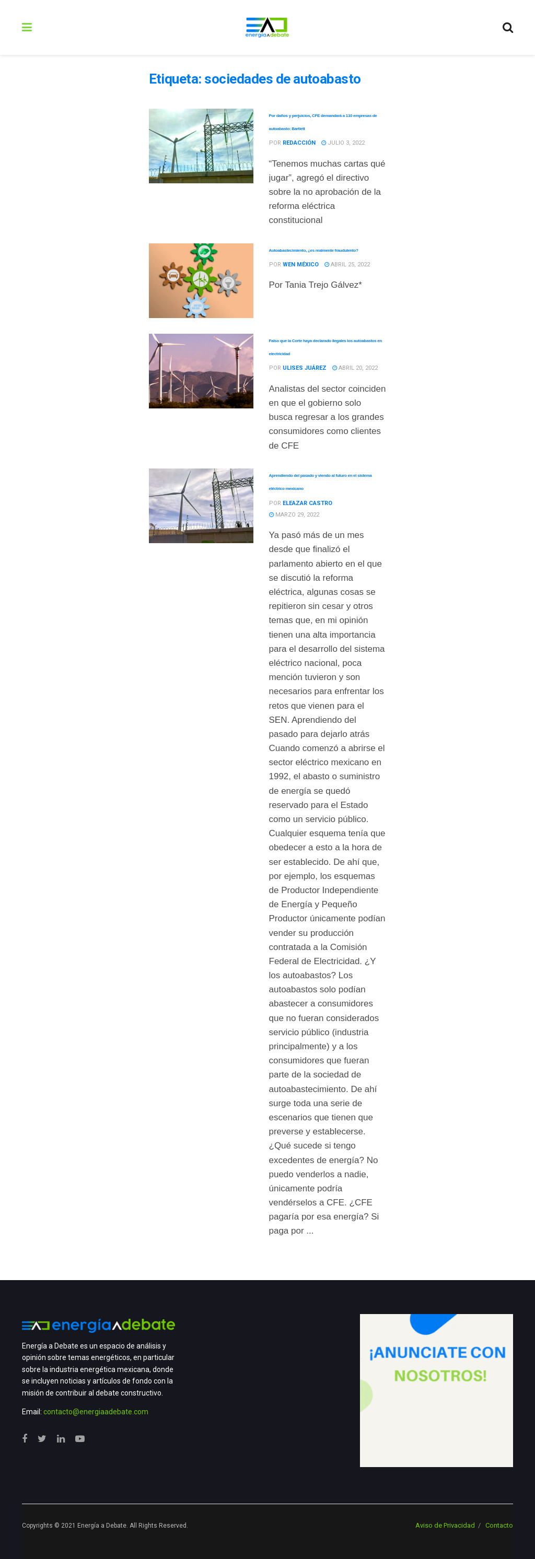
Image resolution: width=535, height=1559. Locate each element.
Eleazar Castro (307, 503)
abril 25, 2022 (347, 264)
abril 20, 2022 (355, 368)
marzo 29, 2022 (294, 514)
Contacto (499, 1525)
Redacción (299, 142)
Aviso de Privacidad (445, 1525)
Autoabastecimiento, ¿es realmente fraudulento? (313, 250)
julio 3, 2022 (343, 142)
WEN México (301, 264)
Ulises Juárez (305, 368)
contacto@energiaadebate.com (95, 1412)
